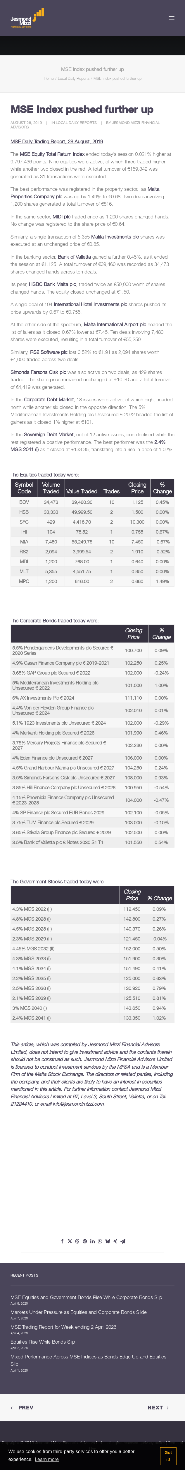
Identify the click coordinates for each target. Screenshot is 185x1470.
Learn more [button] (47, 1459)
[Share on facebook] (62, 1241)
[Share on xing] (115, 1241)
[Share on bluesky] (107, 1241)
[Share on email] (123, 1241)
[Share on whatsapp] (100, 1241)
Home (49, 78)
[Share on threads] (77, 1241)
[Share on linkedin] (92, 1241)
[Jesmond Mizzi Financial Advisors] (27, 18)
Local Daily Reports (73, 78)
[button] (171, 18)
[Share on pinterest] (85, 1241)
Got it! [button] (168, 1456)
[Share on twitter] (69, 1241)
